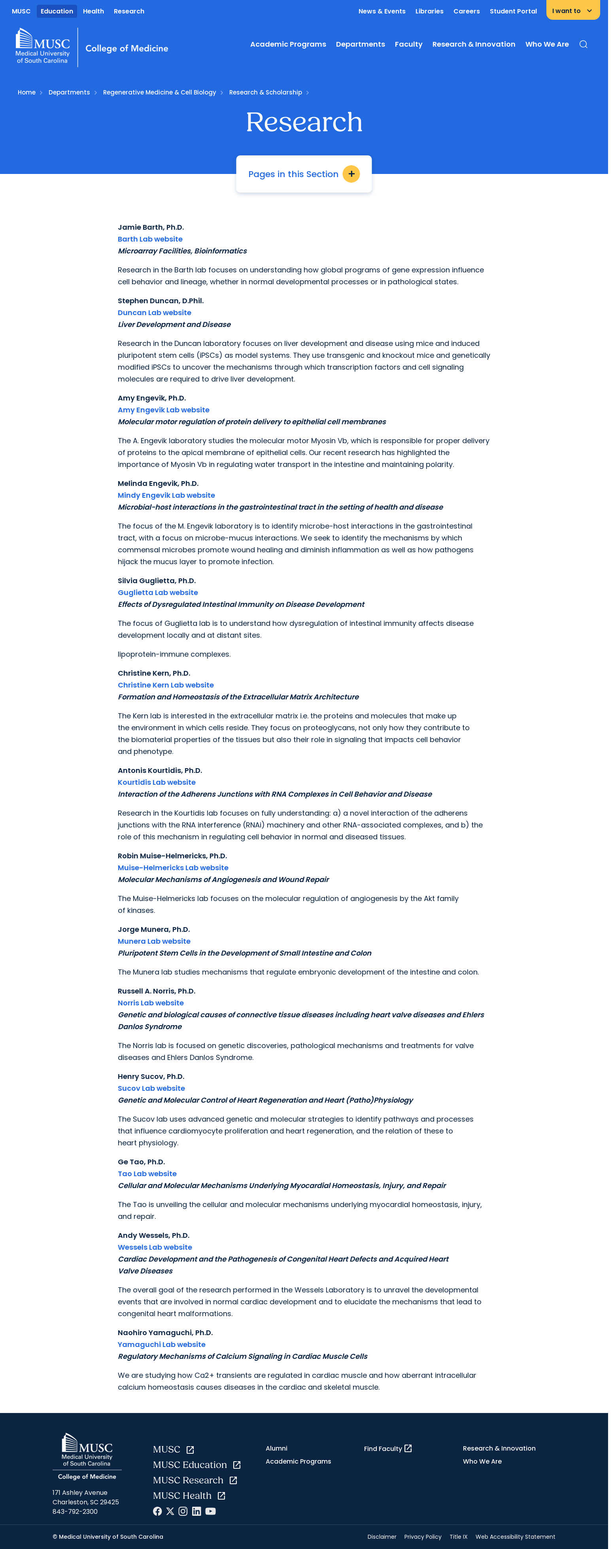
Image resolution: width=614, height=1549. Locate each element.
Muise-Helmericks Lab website (173, 868)
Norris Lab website (151, 1003)
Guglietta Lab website (158, 592)
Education (57, 11)
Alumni (276, 1448)
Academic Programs (288, 44)
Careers (466, 11)
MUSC (21, 11)
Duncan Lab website (154, 312)
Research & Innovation (474, 44)
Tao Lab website (147, 1174)
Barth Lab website (150, 239)
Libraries (430, 11)
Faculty (409, 44)
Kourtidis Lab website (157, 782)
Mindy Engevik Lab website (166, 495)
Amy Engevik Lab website (164, 410)
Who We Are (547, 44)
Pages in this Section (304, 174)
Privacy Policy (423, 1537)
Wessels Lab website (155, 1247)
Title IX (459, 1537)
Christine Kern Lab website (166, 685)
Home (27, 92)
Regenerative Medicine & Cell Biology (159, 92)
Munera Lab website (154, 941)
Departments (360, 44)
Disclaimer (382, 1537)
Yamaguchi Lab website (162, 1344)
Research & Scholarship (265, 92)
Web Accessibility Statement (515, 1537)
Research (129, 11)
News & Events (382, 11)
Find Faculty (388, 1448)
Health (93, 11)
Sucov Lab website (151, 1088)
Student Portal (513, 11)
